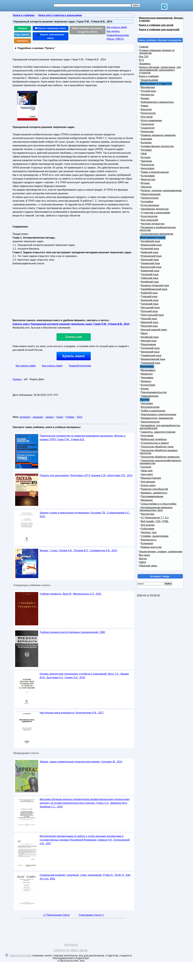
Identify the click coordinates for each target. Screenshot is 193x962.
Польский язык (149, 311)
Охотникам (147, 435)
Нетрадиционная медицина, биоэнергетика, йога (156, 509)
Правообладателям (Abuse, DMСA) (118, 37)
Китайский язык (150, 337)
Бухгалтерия (148, 385)
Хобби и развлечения (153, 410)
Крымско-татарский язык (155, 285)
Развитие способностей (154, 489)
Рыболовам (147, 528)
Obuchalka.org (20, 955)
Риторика (146, 150)
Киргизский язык (150, 351)
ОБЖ (144, 153)
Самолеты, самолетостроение (158, 432)
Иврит (144, 333)
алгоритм (24, 417)
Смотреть (22, 40)
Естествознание (150, 205)
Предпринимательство (154, 392)
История (145, 157)
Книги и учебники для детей (156, 25)
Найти (142, 562)
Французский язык (151, 245)
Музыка (145, 183)
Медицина (147, 500)
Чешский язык (149, 318)
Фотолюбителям (150, 407)
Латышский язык (150, 307)
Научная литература (152, 223)
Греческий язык (149, 304)
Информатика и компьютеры (157, 102)
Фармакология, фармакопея (157, 418)
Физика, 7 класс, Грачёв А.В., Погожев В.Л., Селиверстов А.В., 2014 (78, 550)
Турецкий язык (149, 296)
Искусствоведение (151, 120)
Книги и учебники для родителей (159, 29)
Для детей (147, 116)
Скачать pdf (73, 336)
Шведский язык (149, 322)
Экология (146, 187)
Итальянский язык (151, 256)
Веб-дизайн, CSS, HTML (155, 521)
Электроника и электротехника (158, 414)
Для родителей (149, 220)
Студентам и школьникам (155, 212)
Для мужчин (148, 525)
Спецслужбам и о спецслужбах (159, 504)
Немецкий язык (149, 252)
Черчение (146, 161)
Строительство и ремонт (155, 443)
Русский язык (148, 91)
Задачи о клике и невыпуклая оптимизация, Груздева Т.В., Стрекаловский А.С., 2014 (85, 514)
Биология (146, 109)
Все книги (144, 555)
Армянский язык (150, 270)
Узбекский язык (149, 278)
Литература (147, 94)
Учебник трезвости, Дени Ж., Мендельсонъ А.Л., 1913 (70, 593)
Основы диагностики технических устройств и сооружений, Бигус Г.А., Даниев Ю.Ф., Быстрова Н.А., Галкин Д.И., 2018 (84, 676)
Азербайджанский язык (154, 289)
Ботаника (146, 142)
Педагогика (147, 131)
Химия (144, 105)
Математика (148, 87)
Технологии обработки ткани (157, 446)
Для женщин (148, 481)
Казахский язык (149, 300)
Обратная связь (148, 565)
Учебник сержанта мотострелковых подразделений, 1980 (72, 632)
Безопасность (149, 539)
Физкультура (148, 179)
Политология (148, 113)
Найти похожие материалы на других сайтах (87, 30)
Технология (147, 124)
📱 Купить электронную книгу (50, 36)
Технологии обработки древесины (160, 457)
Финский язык (149, 340)
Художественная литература (157, 146)
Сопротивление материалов (157, 234)
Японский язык (149, 326)
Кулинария (147, 543)
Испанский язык (150, 248)
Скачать (22, 28)
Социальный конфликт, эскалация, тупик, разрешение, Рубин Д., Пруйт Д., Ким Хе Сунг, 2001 (85, 877)
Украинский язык (150, 263)
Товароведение (149, 396)
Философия (147, 168)
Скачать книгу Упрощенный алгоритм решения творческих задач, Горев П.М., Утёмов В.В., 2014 (71, 324)
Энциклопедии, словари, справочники (160, 551)
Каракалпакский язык (153, 359)
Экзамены (145, 63)
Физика (145, 98)
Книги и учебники (149, 76)
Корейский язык (150, 281)
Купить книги (74, 356)
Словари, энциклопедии (155, 536)
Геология (146, 467)
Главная (143, 46)
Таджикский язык (150, 363)
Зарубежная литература (155, 209)
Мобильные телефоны (154, 439)
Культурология (149, 216)
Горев (59, 417)
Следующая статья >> (91, 915)
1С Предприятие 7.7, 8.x (155, 517)
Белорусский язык (151, 267)
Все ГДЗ (143, 56)
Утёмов (70, 417)
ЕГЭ (141, 60)
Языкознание (148, 344)
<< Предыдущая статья (56, 915)
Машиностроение (151, 478)
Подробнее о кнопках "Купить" (36, 48)
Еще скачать (22, 34)
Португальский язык (152, 315)
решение (38, 417)
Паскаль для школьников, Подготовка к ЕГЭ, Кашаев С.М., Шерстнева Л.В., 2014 (86, 475)
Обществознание (151, 194)
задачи (49, 417)
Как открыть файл (117, 27)
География (147, 201)
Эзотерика (147, 403)
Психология (147, 164)
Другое (143, 558)
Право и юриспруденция (155, 172)
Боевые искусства (151, 547)
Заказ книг (147, 470)
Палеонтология (149, 198)
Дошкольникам (149, 80)
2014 (79, 417)
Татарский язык (149, 274)
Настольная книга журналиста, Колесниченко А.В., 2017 (72, 712)
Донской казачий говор (154, 329)
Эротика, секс (149, 532)
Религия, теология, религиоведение (161, 190)
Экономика (147, 377)
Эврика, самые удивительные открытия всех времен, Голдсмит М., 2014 (81, 761)
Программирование (152, 496)
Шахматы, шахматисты (154, 492)
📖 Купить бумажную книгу (50, 28)
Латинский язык (150, 259)
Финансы (146, 381)
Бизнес (145, 388)
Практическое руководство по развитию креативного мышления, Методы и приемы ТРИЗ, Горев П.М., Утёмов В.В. (82, 437)
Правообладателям (80, 365)
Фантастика (147, 514)
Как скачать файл (26, 365)
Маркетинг (147, 374)
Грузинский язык (150, 348)
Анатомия (146, 139)
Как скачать (113, 31)
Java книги (147, 474)
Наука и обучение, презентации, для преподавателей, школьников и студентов (160, 70)
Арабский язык (149, 292)
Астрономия (148, 175)
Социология (148, 128)
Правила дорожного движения (158, 135)
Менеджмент (148, 370)
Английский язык (150, 241)
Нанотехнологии (150, 421)
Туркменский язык (151, 355)
